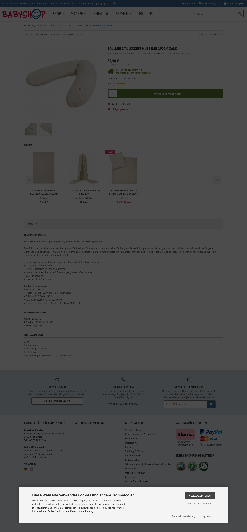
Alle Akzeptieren (200, 496)
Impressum (207, 516)
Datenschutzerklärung (183, 516)
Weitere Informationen (199, 503)
